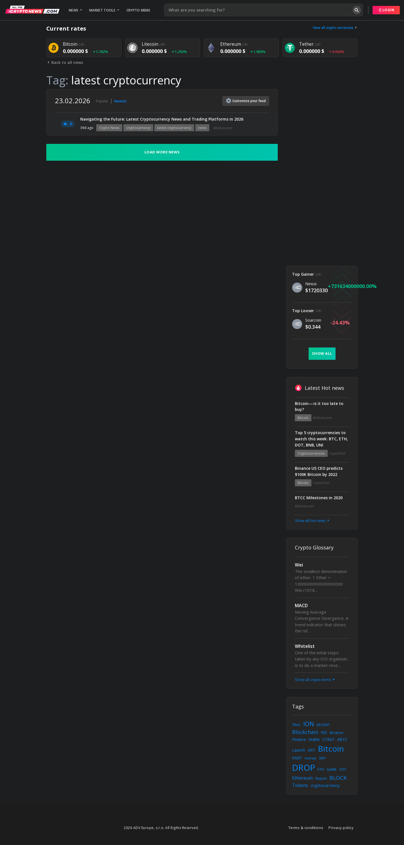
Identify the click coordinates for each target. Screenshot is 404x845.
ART (311, 750)
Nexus (311, 283)
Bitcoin (303, 417)
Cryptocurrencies (311, 453)
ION (308, 724)
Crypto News (109, 127)
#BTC (342, 739)
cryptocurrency (138, 127)
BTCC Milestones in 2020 (319, 497)
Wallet (314, 739)
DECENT (323, 724)
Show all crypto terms (315, 679)
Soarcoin (313, 320)
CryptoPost (337, 453)
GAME (332, 769)
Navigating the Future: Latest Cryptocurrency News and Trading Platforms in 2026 (161, 119)
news (202, 127)
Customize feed (246, 100)
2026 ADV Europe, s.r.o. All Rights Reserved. (161, 827)
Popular (102, 101)
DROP (303, 767)
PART (297, 758)
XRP (322, 758)
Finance (299, 739)
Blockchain (305, 732)
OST (342, 769)
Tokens (300, 785)
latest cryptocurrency (174, 127)
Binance (336, 732)
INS (324, 732)
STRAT (328, 739)
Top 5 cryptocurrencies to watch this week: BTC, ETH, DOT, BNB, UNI (321, 439)
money (310, 758)
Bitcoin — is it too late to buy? (319, 406)
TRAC (296, 724)
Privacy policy (341, 827)
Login (386, 10)
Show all (322, 353)
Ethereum (302, 778)
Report (321, 778)
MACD (301, 605)
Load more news (162, 152)
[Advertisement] (322, 173)
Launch (298, 750)
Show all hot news (312, 520)
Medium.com (222, 128)
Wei (299, 565)
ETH (321, 769)
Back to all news (64, 62)
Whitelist (305, 646)
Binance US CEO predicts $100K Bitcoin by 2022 (319, 471)
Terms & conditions (305, 827)
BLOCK (338, 777)
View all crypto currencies (335, 27)
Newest (120, 101)
